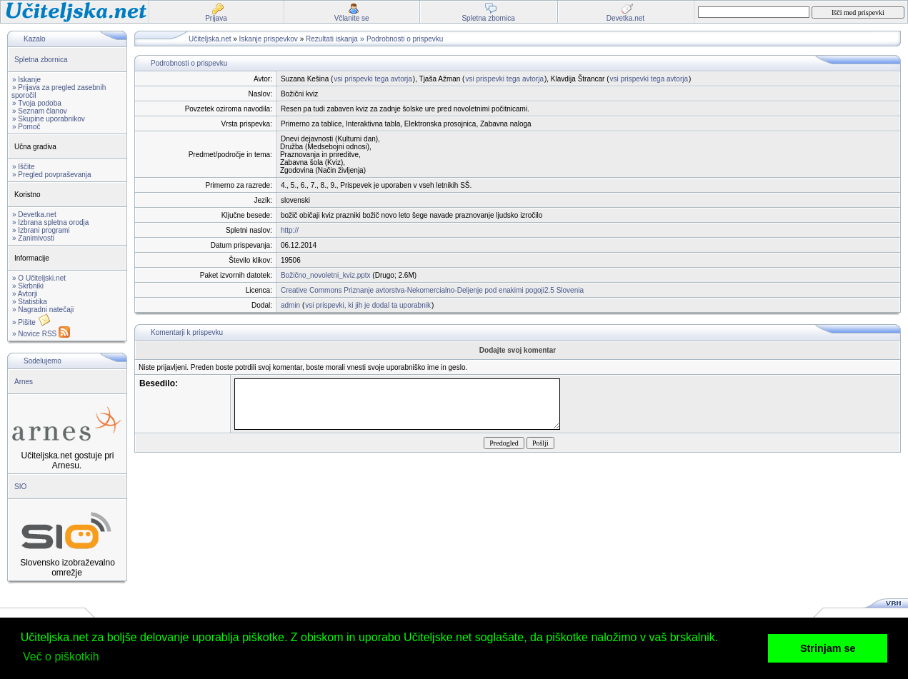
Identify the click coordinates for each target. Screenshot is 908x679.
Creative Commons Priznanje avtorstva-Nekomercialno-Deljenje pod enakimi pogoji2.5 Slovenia (432, 290)
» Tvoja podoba (36, 103)
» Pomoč (26, 127)
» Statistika (29, 302)
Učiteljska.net (210, 39)
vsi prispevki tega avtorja (373, 79)
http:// (290, 230)
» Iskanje (26, 80)
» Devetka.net (34, 214)
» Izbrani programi (41, 230)
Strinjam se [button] (828, 648)
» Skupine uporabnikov (48, 119)
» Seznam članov (39, 111)
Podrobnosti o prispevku (404, 39)
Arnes (23, 382)
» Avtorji (24, 294)
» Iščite (23, 167)
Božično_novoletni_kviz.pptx (326, 275)
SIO (20, 487)
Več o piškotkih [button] (61, 656)
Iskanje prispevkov (268, 39)
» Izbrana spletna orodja (50, 222)
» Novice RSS (41, 334)
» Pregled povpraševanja (51, 174)
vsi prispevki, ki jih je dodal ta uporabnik (368, 305)
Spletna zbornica (41, 60)
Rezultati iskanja (332, 39)
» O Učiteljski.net (39, 278)
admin (290, 305)
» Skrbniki (28, 286)
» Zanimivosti (33, 238)
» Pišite (31, 322)
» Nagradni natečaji (43, 309)
